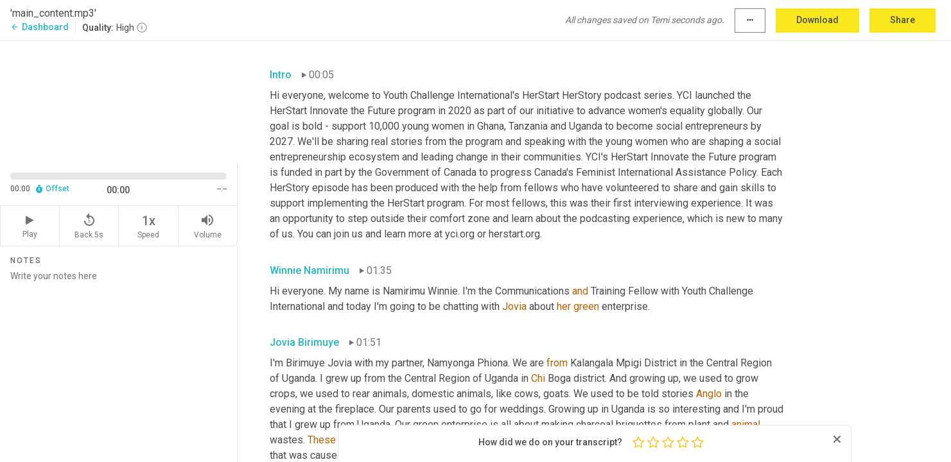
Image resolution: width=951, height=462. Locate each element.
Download (817, 20)
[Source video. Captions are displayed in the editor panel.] (119, 100)
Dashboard (39, 27)
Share (902, 20)
